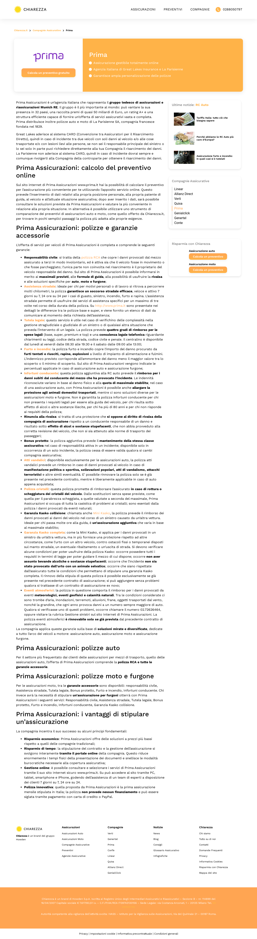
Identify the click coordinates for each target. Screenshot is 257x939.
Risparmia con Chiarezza (213, 867)
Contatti (203, 844)
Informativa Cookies (210, 861)
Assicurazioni (143, 9)
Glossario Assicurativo (166, 850)
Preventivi (173, 9)
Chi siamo (204, 833)
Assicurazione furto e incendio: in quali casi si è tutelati (215, 157)
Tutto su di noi (207, 839)
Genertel (180, 218)
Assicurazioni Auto (72, 833)
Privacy (203, 856)
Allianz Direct (183, 194)
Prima (178, 208)
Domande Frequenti (210, 850)
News (156, 833)
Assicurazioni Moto (73, 839)
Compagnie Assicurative (76, 844)
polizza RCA (90, 257)
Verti (177, 199)
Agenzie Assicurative (74, 856)
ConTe (111, 850)
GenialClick (114, 872)
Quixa (178, 203)
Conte (178, 223)
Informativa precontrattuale (134, 933)
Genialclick (182, 213)
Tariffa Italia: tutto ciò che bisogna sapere (212, 119)
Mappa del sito (208, 872)
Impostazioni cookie (102, 933)
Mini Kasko (101, 513)
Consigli (157, 844)
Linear (178, 189)
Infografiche (160, 856)
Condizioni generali (166, 933)
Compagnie (200, 9)
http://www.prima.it (110, 306)
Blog (155, 839)
